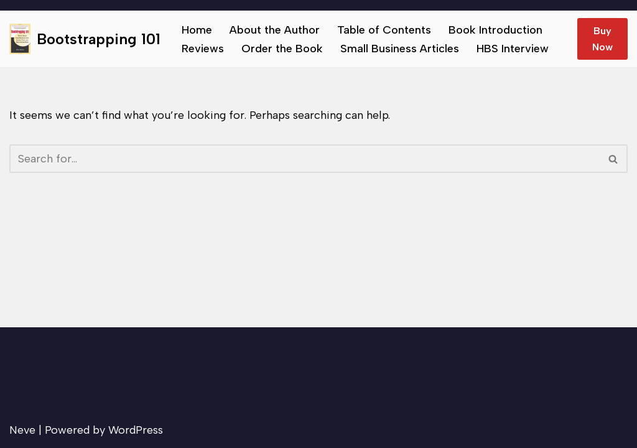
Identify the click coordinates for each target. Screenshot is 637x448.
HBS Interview (513, 48)
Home (197, 30)
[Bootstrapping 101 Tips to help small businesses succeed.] (84, 39)
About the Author (275, 30)
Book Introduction (495, 30)
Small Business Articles (399, 48)
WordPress (135, 430)
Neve (22, 430)
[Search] (304, 158)
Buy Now (602, 39)
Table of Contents (384, 30)
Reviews (203, 48)
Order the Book (282, 48)
